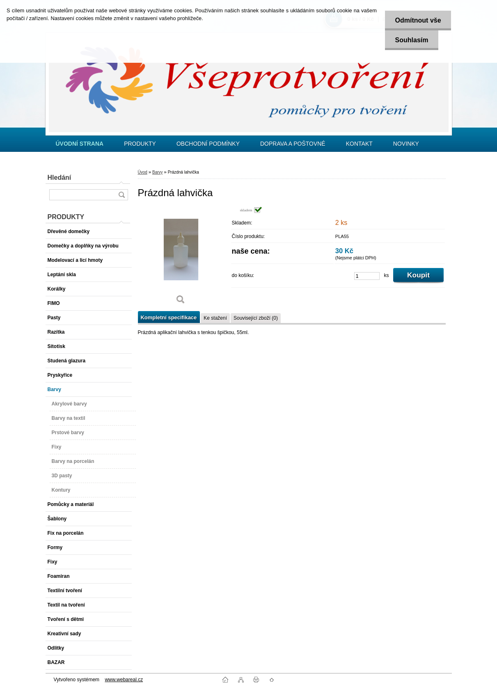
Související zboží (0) (256, 318)
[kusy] (367, 276)
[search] (121, 195)
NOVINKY (406, 143)
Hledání (59, 177)
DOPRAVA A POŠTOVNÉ (292, 143)
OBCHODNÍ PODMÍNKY (208, 143)
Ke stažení (215, 318)
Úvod (142, 172)
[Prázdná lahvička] (181, 258)
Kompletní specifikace (169, 317)
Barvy (157, 172)
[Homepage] (80, 143)
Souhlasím (411, 40)
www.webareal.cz (124, 679)
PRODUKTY (140, 143)
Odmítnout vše (418, 20)
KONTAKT (359, 143)
